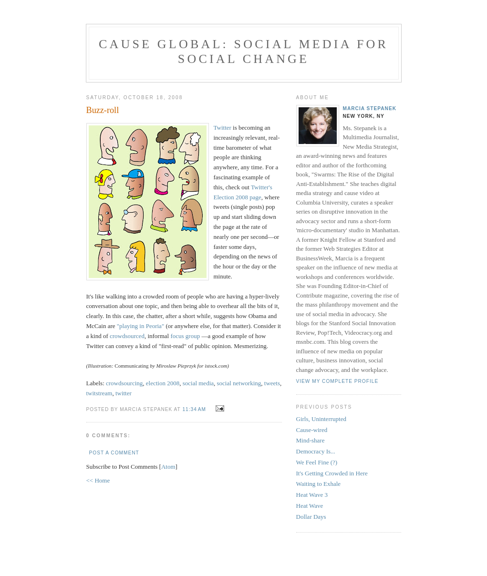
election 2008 (162, 383)
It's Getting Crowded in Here (332, 473)
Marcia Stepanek (370, 108)
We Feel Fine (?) (317, 462)
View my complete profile (337, 381)
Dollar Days (311, 516)
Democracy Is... (315, 451)
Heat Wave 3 (312, 494)
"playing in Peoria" (140, 325)
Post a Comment (114, 452)
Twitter (222, 127)
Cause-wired (312, 429)
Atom (168, 466)
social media (198, 383)
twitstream (99, 393)
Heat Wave (309, 505)
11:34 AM (194, 409)
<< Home (98, 480)
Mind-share (310, 440)
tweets (272, 383)
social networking (239, 383)
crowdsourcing (124, 383)
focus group (185, 335)
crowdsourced (127, 335)
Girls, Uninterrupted (321, 418)
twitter (123, 393)
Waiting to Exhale (318, 483)
